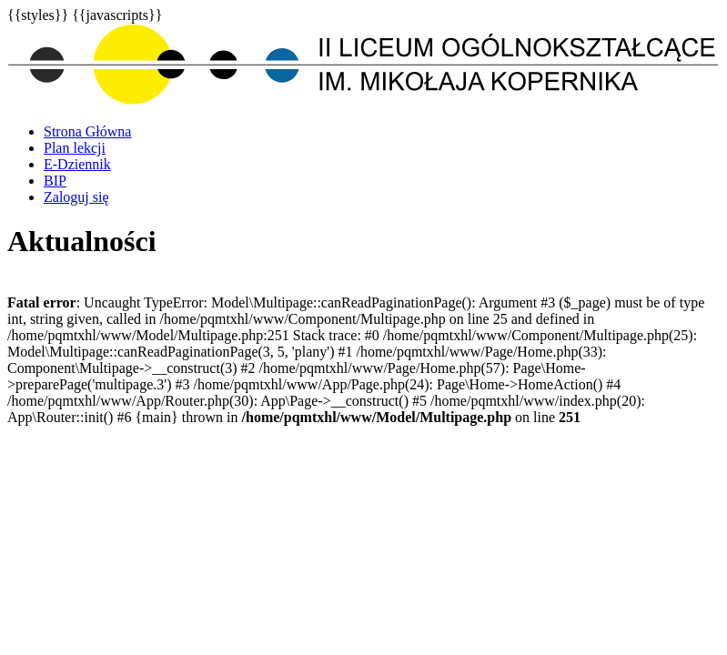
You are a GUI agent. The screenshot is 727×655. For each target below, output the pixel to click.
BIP (55, 180)
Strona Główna (87, 131)
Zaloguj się (76, 197)
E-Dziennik (77, 164)
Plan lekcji (75, 148)
